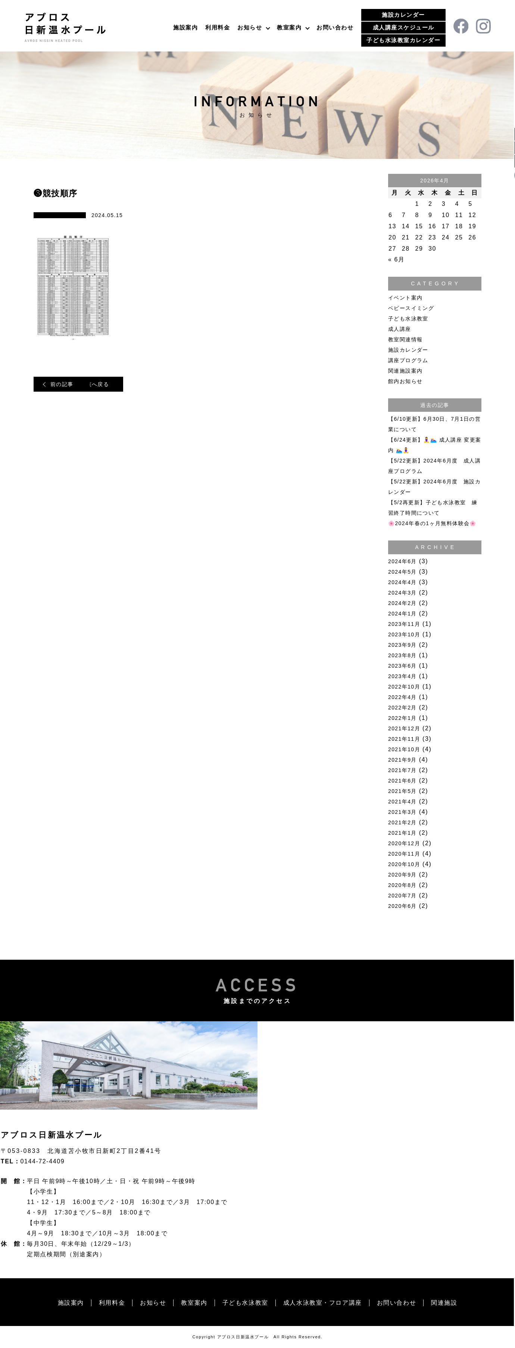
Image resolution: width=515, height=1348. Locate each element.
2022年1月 (402, 718)
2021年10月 (404, 749)
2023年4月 (402, 676)
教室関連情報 (405, 339)
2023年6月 (402, 666)
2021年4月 (402, 802)
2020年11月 (404, 854)
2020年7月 (402, 896)
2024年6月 (402, 561)
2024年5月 (402, 572)
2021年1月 (402, 833)
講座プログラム (408, 360)
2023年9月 (402, 645)
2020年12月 (404, 843)
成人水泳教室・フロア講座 (322, 1303)
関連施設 (444, 1303)
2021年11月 (404, 739)
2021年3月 (402, 812)
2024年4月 (402, 582)
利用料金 (217, 27)
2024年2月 (402, 603)
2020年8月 (402, 885)
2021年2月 (402, 822)
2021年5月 (402, 791)
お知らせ (249, 27)
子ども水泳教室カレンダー (403, 40)
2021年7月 (402, 770)
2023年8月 (402, 655)
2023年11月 (404, 624)
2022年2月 (402, 708)
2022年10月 (404, 687)
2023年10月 (404, 634)
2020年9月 (402, 875)
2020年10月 (404, 864)
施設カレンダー (403, 15)
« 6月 (396, 259)
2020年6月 (402, 906)
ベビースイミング (411, 308)
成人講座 (399, 329)
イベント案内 (405, 298)
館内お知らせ (405, 381)
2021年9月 (402, 760)
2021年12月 (404, 728)
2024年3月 (402, 593)
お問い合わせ (334, 27)
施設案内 (185, 27)
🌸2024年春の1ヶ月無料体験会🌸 (432, 523)
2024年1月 (402, 614)
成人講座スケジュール (403, 27)
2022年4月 (402, 697)
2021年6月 (402, 781)
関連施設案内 (405, 371)
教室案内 (289, 27)
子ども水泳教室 (408, 319)
